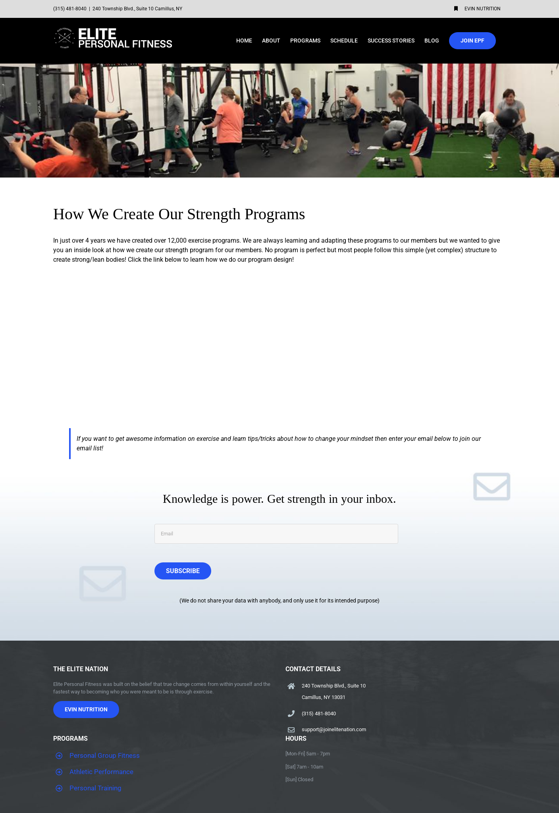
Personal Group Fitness (104, 755)
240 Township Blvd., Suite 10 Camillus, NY (137, 9)
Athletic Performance (101, 772)
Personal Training (95, 788)
